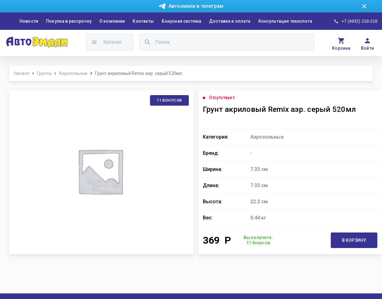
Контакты (143, 21)
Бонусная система (181, 21)
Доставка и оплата (230, 21)
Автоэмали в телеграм (196, 6)
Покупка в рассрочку (69, 21)
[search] (147, 42)
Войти (367, 48)
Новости (29, 21)
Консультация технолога (285, 21)
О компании (112, 21)
